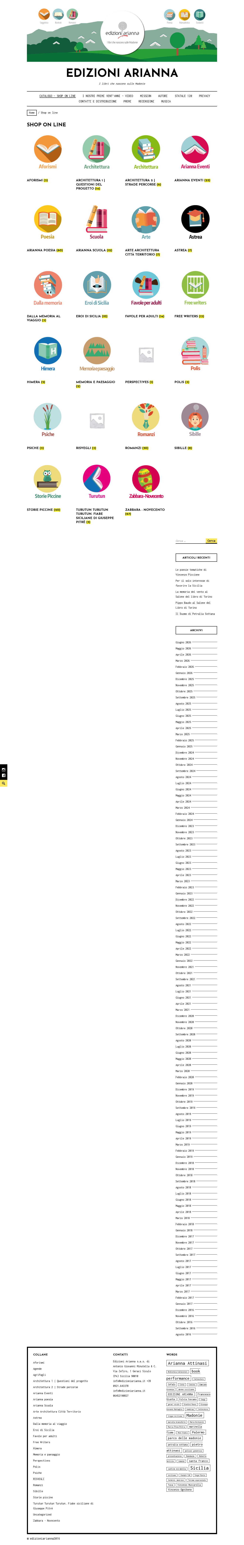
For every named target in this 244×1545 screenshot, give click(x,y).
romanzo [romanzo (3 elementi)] (181, 1461)
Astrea (37, 1417)
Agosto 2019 (183, 1113)
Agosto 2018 (183, 1187)
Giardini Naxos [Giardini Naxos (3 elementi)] (190, 1404)
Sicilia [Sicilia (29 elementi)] (199, 1468)
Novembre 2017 (185, 1242)
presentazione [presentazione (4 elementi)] (175, 1456)
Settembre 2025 (185, 697)
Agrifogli (39, 1374)
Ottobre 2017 (184, 1248)
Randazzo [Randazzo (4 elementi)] (190, 1456)
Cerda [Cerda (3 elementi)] (182, 1385)
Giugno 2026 (183, 642)
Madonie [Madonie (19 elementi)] (194, 1415)
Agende (37, 1368)
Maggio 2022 (183, 942)
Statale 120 (183, 95)
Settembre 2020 (185, 1034)
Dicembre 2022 (185, 899)
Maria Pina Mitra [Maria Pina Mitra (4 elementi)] (176, 1427)
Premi (127, 101)
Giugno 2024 (183, 789)
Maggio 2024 (183, 795)
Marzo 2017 (183, 1291)
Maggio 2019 (183, 1132)
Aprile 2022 (183, 948)
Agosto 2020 (183, 1040)
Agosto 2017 (183, 1260)
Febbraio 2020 (185, 1077)
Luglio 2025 (183, 709)
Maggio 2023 (183, 868)
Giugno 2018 (183, 1199)
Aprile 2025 (183, 728)
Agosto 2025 (183, 703)
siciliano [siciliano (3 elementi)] (172, 1475)
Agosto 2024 (183, 777)
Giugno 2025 (183, 715)
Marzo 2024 (183, 807)
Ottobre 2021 (184, 973)
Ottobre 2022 (184, 911)
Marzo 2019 (183, 1144)
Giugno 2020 (183, 1052)
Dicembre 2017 (185, 1236)
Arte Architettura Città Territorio (57, 1411)
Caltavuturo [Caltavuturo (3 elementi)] (199, 1379)
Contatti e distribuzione (98, 101)
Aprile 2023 (183, 875)
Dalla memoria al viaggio (50, 1423)
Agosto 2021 (183, 985)
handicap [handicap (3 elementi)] (190, 1409)
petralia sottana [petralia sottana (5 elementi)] (178, 1444)
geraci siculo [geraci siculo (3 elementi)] (173, 1404)
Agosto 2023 (183, 850)
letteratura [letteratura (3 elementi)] (203, 1409)
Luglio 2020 (183, 1046)
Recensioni (146, 101)
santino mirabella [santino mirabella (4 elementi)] (177, 1469)
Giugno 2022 (183, 936)
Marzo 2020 (183, 1071)
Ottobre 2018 (184, 1175)
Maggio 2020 (183, 1058)
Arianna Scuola (43, 1405)
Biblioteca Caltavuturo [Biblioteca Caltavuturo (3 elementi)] (177, 1372)
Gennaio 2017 (184, 1303)
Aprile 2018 (183, 1211)
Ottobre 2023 (184, 838)
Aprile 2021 (183, 1003)
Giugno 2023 (183, 862)
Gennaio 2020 (184, 1083)
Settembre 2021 (185, 979)
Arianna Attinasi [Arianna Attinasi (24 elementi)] (187, 1363)
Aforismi (38, 1362)
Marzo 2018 (183, 1218)
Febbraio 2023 (185, 887)
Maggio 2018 (183, 1205)
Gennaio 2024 (184, 819)
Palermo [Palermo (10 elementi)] (198, 1432)
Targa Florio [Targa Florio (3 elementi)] (200, 1475)
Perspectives (41, 1460)
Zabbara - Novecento (46, 1520)
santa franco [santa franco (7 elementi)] (198, 1460)
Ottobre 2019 (184, 1101)
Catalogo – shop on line (58, 95)
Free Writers (41, 1442)
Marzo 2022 (183, 954)
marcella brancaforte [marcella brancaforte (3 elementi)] (176, 1422)
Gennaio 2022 (184, 960)
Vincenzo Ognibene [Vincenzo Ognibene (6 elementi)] (180, 1489)
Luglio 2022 (183, 930)
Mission (145, 95)
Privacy (204, 95)
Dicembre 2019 (185, 1089)
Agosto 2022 (183, 924)
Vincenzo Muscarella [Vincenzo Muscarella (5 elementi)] (189, 1485)
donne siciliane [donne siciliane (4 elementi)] (186, 1389)
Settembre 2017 (185, 1254)
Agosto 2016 (183, 1334)
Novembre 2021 (185, 966)
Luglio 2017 (183, 1267)
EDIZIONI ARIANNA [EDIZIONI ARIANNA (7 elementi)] (180, 1394)
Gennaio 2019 (184, 1156)
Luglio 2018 (183, 1193)
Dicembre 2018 (185, 1162)
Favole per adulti (45, 1436)
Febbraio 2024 (185, 813)
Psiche (37, 1472)
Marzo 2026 (183, 660)
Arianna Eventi (43, 1393)
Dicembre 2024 (185, 752)
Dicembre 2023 (185, 826)
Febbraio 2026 (185, 666)
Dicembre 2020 (185, 1015)
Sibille (38, 1491)
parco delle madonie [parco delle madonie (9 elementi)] (184, 1438)
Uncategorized (42, 1514)
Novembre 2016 (185, 1316)
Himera (37, 1448)
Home (32, 112)
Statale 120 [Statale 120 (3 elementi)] (185, 1475)
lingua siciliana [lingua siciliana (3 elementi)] (175, 1416)
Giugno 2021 (183, 997)
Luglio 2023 (183, 856)
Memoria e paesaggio (46, 1454)
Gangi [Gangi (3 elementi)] (203, 1399)
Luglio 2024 (183, 783)
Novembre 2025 (185, 685)
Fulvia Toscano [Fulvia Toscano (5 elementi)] (187, 1399)
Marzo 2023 (183, 881)
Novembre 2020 (185, 1022)
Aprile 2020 (183, 1064)
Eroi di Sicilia (43, 1429)
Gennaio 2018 (184, 1230)
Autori (163, 95)
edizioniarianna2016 (45, 1538)
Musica (166, 101)
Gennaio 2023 (184, 893)
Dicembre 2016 (185, 1309)
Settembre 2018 (185, 1181)
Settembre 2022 (185, 917)
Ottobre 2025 (184, 691)
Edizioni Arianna (122, 74)
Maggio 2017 (183, 1279)
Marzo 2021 (183, 1009)
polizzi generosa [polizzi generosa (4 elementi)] (193, 1451)
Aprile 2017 (183, 1285)
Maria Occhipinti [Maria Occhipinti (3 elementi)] (197, 1422)
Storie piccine (43, 1497)
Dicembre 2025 (185, 679)
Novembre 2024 (185, 758)
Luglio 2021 (183, 991)
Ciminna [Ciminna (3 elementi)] (192, 1385)
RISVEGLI (38, 1478)
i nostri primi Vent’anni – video (108, 95)
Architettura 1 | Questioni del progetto (60, 1380)
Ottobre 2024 (184, 764)
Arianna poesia (43, 1399)
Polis (36, 1466)
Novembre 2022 (185, 905)
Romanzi (38, 1485)
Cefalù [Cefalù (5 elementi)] (171, 1384)
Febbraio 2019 (185, 1150)
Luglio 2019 (183, 1120)
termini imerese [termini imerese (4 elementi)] (176, 1480)
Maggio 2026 (183, 648)
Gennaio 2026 (184, 672)
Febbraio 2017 (185, 1297)
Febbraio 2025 (185, 740)
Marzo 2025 (183, 734)
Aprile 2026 (183, 654)
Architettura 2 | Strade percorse (55, 1387)
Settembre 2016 (185, 1328)
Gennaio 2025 (184, 746)
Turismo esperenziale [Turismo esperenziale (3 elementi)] (197, 1480)
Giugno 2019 (183, 1126)
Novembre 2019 (185, 1095)
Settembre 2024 (185, 770)
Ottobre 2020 (184, 1028)
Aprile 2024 (183, 801)
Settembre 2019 (185, 1107)
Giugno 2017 (183, 1273)
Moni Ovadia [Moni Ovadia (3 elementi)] (183, 1433)
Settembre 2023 (185, 844)
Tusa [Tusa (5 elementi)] (170, 1485)
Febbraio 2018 (185, 1224)
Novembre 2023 (185, 832)
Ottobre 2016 (184, 1322)
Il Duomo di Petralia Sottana (195, 613)
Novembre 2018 (185, 1169)
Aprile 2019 (183, 1138)
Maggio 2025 (183, 721)
